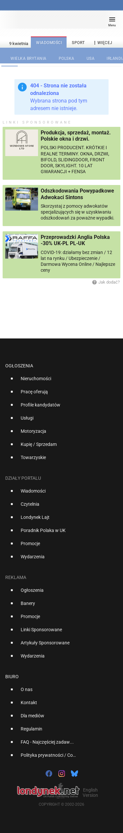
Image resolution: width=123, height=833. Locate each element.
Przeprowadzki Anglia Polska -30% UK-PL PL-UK (75, 240)
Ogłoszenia (19, 365)
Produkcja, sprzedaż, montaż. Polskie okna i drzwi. (76, 135)
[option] (59, 381)
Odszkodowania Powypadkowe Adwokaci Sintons (77, 194)
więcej (102, 43)
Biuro (12, 676)
